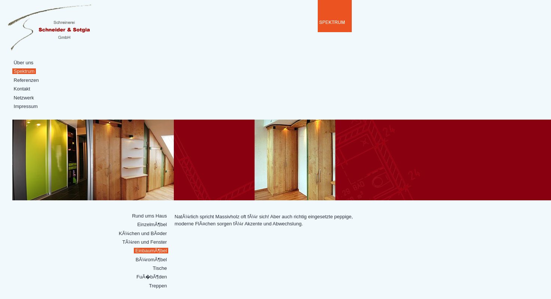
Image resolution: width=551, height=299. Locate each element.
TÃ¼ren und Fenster (144, 242)
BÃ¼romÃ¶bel (151, 259)
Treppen (158, 286)
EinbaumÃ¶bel (151, 250)
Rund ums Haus (149, 216)
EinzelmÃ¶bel (152, 224)
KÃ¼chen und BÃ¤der (142, 233)
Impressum (25, 106)
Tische (159, 268)
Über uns (23, 62)
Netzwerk (23, 98)
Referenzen (26, 80)
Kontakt (21, 89)
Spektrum (24, 71)
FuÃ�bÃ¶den (151, 277)
